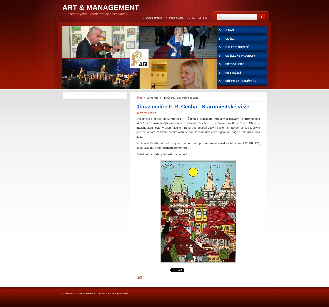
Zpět (139, 277)
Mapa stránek (176, 18)
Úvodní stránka (154, 18)
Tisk (205, 18)
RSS (193, 18)
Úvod (139, 97)
